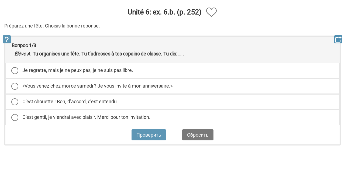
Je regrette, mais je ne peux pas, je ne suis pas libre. (77, 70)
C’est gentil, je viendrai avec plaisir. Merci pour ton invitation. (86, 117)
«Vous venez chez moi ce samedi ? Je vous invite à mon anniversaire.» (97, 86)
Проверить (148, 135)
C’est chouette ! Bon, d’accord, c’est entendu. (70, 101)
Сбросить (198, 135)
